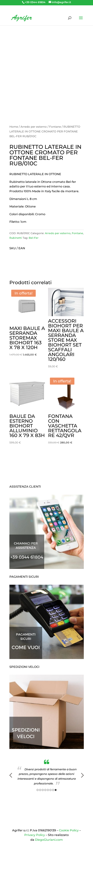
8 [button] (56, 790)
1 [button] (37, 790)
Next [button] (82, 775)
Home (13, 126)
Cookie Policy (69, 830)
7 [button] (53, 790)
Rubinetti (15, 237)
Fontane (55, 126)
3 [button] (43, 790)
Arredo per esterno (33, 126)
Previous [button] (10, 775)
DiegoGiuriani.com (49, 839)
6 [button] (50, 790)
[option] (46, 772)
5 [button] (48, 790)
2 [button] (40, 790)
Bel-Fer (33, 237)
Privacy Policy (34, 835)
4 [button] (45, 790)
